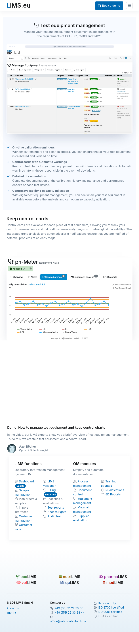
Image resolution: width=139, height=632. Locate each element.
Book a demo (109, 5)
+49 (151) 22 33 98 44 (69, 612)
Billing (52, 490)
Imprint (11, 612)
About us (13, 608)
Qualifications (115, 490)
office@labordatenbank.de (68, 621)
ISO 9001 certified (110, 612)
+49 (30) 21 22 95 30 (68, 608)
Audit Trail (54, 516)
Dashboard (26, 481)
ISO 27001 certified (111, 607)
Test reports (56, 507)
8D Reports (113, 494)
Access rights (57, 512)
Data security (107, 603)
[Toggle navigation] (129, 5)
